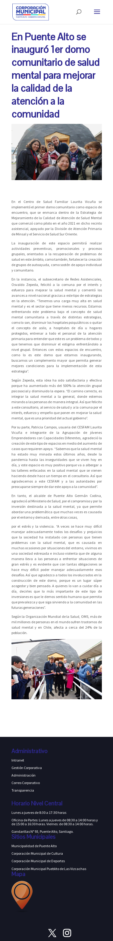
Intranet (17, 760)
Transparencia (22, 790)
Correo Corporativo (25, 782)
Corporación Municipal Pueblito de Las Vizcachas (48, 868)
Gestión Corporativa (26, 767)
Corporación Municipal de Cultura (37, 853)
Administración (23, 775)
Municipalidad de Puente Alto (34, 846)
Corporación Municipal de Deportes (38, 861)
